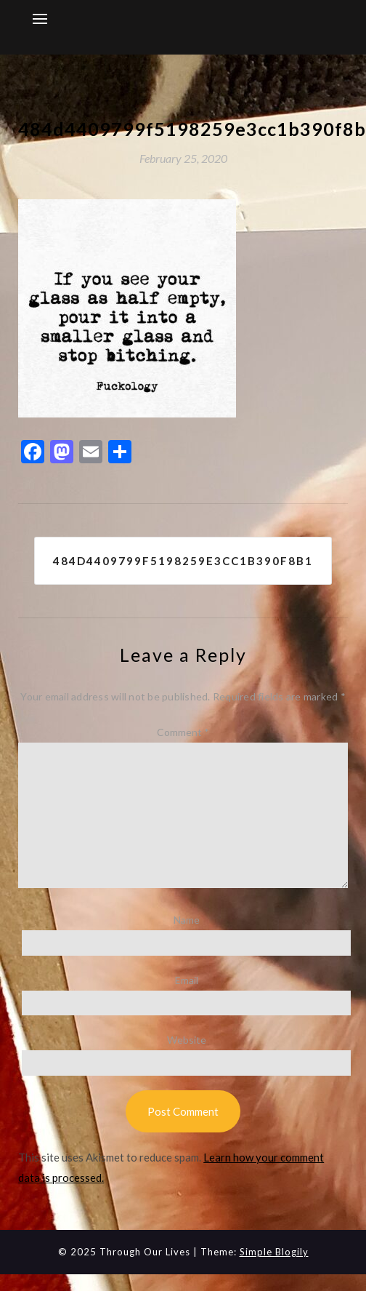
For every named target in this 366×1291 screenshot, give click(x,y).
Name (187, 920)
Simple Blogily (274, 1252)
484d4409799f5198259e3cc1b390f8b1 (183, 560)
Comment (183, 732)
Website (186, 1040)
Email (186, 980)
